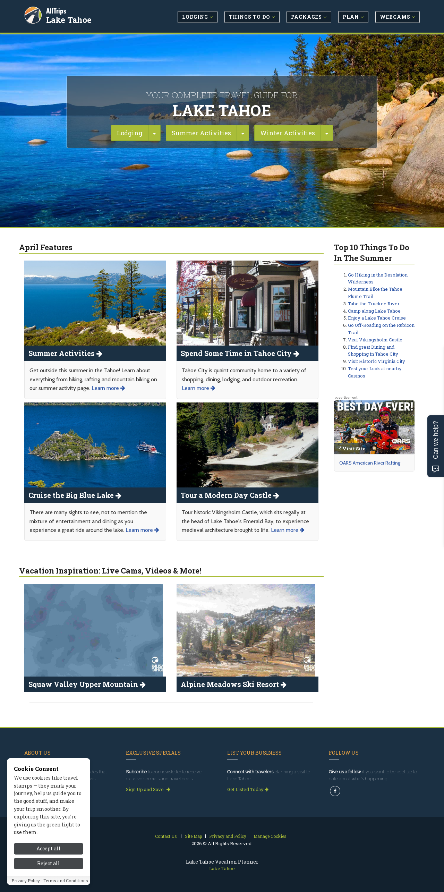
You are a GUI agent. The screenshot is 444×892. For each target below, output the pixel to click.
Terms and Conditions (65, 880)
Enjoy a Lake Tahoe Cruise (377, 318)
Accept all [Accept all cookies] (48, 848)
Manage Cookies (270, 836)
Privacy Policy (25, 880)
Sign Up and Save (148, 789)
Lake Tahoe (70, 19)
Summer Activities (201, 133)
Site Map (193, 836)
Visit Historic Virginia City (376, 361)
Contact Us (166, 836)
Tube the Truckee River (374, 303)
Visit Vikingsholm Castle (375, 340)
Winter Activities (287, 133)
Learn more (108, 388)
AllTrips (57, 10)
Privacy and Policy (227, 836)
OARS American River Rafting (369, 463)
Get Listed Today (247, 789)
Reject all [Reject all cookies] (48, 863)
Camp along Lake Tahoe (374, 311)
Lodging (130, 133)
